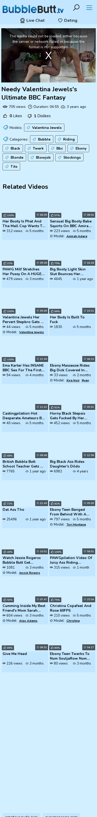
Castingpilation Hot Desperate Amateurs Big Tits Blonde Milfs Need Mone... (24, 416)
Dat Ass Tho (13, 509)
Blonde (13, 157)
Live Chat (32, 20)
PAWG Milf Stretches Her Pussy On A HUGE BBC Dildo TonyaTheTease (22, 272)
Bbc (56, 148)
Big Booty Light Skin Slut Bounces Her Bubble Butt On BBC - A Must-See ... (70, 272)
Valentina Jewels (44, 127)
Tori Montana (76, 524)
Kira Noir (73, 380)
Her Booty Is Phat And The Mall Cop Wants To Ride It (23, 224)
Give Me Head (15, 654)
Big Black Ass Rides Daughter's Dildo (67, 464)
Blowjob (40, 157)
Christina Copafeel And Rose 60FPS (70, 608)
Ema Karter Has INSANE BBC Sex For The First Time (23, 368)
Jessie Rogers (29, 573)
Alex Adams (28, 621)
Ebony (77, 148)
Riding (66, 139)
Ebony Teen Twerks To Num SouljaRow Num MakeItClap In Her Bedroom (69, 656)
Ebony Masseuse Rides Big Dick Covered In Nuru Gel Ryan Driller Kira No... (69, 368)
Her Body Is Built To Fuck (67, 319)
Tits (10, 166)
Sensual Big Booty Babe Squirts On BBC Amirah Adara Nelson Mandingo (71, 224)
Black (12, 148)
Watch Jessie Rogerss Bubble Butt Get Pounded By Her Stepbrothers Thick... (22, 560)
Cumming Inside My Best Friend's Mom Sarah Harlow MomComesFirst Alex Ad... (24, 608)
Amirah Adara (76, 236)
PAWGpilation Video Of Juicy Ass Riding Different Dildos (71, 560)
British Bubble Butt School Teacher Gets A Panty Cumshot (23, 464)
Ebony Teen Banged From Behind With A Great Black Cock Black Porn (70, 512)
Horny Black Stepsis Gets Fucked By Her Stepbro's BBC (67, 416)
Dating (67, 20)
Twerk (35, 148)
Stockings (69, 157)
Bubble (41, 139)
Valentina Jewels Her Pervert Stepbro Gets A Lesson (23, 320)
